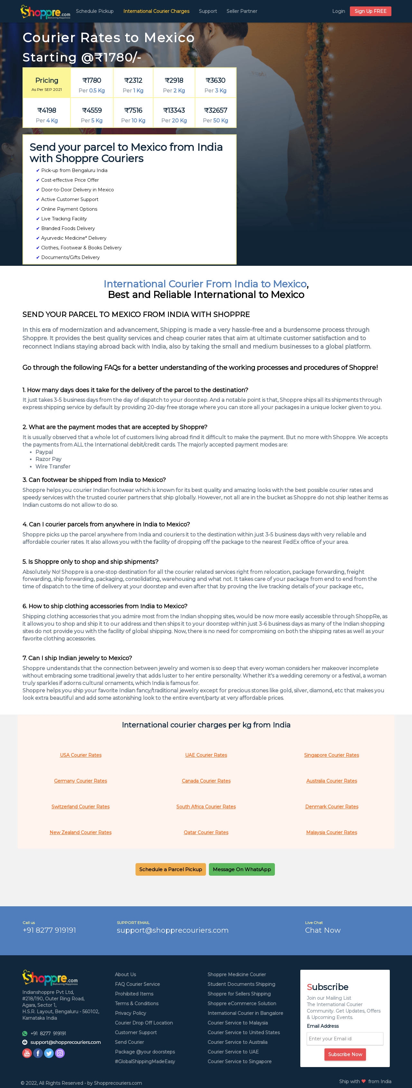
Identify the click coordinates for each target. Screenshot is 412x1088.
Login (338, 11)
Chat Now (323, 930)
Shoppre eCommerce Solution (242, 1003)
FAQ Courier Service (137, 984)
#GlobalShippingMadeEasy (145, 1061)
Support (208, 11)
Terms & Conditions (136, 1003)
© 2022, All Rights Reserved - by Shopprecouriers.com (81, 1083)
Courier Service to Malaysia (238, 1023)
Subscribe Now (345, 1054)
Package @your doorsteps (145, 1052)
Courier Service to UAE (233, 1052)
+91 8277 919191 (49, 930)
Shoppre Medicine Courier (237, 974)
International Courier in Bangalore (245, 1013)
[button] (170, 869)
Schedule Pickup (95, 11)
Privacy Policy (130, 1013)
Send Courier (129, 1042)
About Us (125, 974)
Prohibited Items (134, 994)
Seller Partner (242, 11)
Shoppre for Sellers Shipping (239, 994)
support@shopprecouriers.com (173, 930)
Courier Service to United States (244, 1032)
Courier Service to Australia (237, 1042)
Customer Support (136, 1032)
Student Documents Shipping (241, 984)
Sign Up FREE (371, 11)
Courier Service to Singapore (240, 1061)
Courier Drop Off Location (144, 1023)
